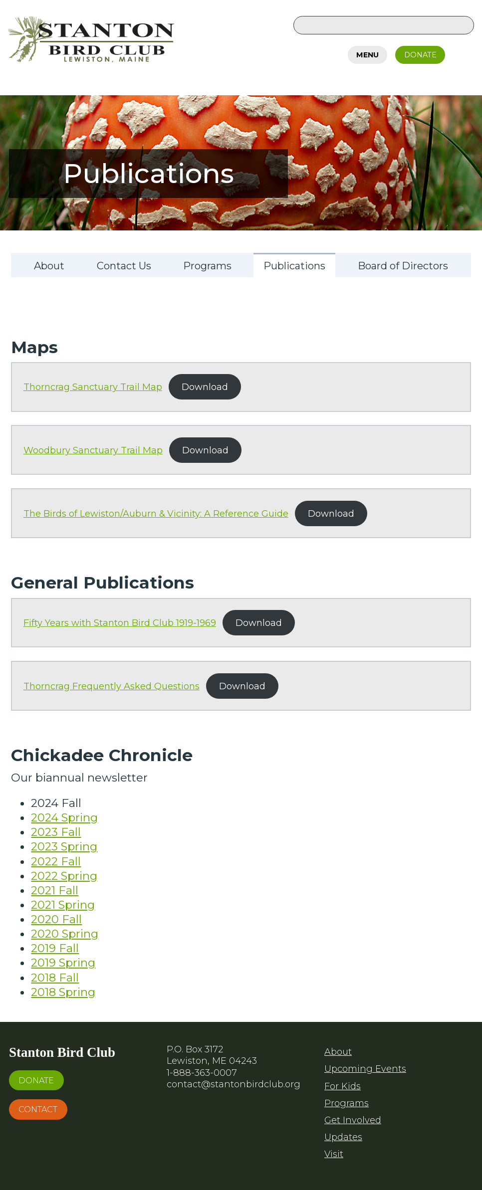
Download (205, 387)
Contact (37, 1109)
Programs (346, 1103)
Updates (343, 1137)
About (338, 1051)
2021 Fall (54, 890)
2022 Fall (56, 861)
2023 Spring (64, 846)
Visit (333, 1154)
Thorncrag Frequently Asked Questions (111, 686)
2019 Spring (63, 963)
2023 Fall (56, 832)
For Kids (342, 1086)
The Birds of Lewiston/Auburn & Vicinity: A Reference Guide (155, 513)
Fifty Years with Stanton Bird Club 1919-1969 (119, 622)
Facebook (463, 52)
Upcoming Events (365, 1068)
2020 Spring (64, 934)
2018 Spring (63, 992)
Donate (420, 54)
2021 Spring (63, 905)
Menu (367, 54)
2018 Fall (55, 978)
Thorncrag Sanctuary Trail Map (92, 387)
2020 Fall (56, 919)
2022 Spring (64, 876)
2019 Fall (55, 948)
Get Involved (352, 1120)
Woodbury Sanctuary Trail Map (93, 450)
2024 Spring (64, 817)
